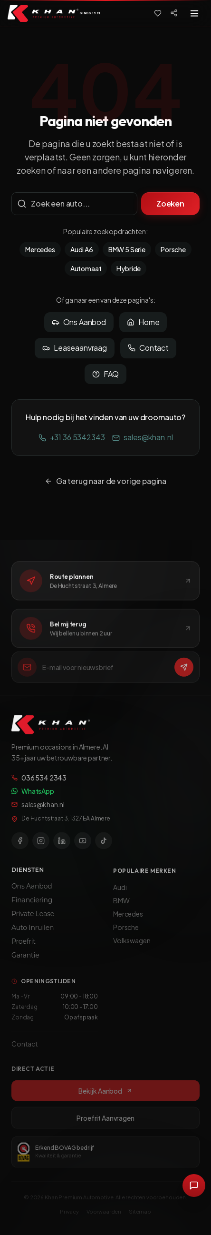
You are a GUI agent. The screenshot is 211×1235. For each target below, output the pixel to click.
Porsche (173, 249)
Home (143, 322)
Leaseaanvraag (74, 348)
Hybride (128, 268)
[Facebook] (20, 844)
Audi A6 (81, 249)
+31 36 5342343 (71, 437)
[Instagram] (40, 844)
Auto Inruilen (32, 932)
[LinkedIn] (61, 844)
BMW (121, 905)
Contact (148, 348)
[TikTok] (103, 844)
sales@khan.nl (142, 437)
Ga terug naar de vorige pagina (105, 481)
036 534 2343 (39, 781)
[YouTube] (82, 844)
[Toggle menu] (194, 13)
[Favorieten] (157, 13)
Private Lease (32, 918)
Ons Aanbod (79, 322)
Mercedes (40, 249)
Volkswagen (131, 945)
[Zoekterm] (74, 203)
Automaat (86, 268)
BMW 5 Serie (126, 249)
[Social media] (174, 13)
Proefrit (23, 945)
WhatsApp (32, 794)
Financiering (31, 904)
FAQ (105, 374)
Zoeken (170, 203)
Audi (119, 892)
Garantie (25, 959)
